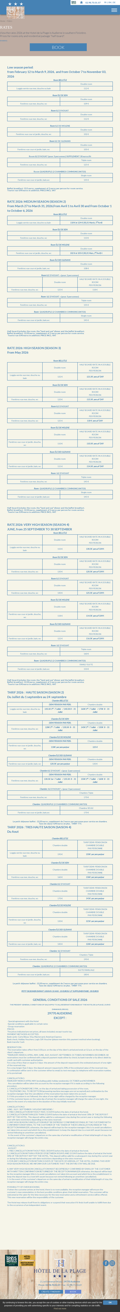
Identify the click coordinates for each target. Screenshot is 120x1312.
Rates (9, 21)
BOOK (73, 1291)
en (109, 2)
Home (2, 21)
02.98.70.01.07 (93, 2)
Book (58, 47)
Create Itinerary (50, 1291)
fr (105, 2)
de (114, 2)
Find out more (60, 1308)
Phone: (49, 1285)
